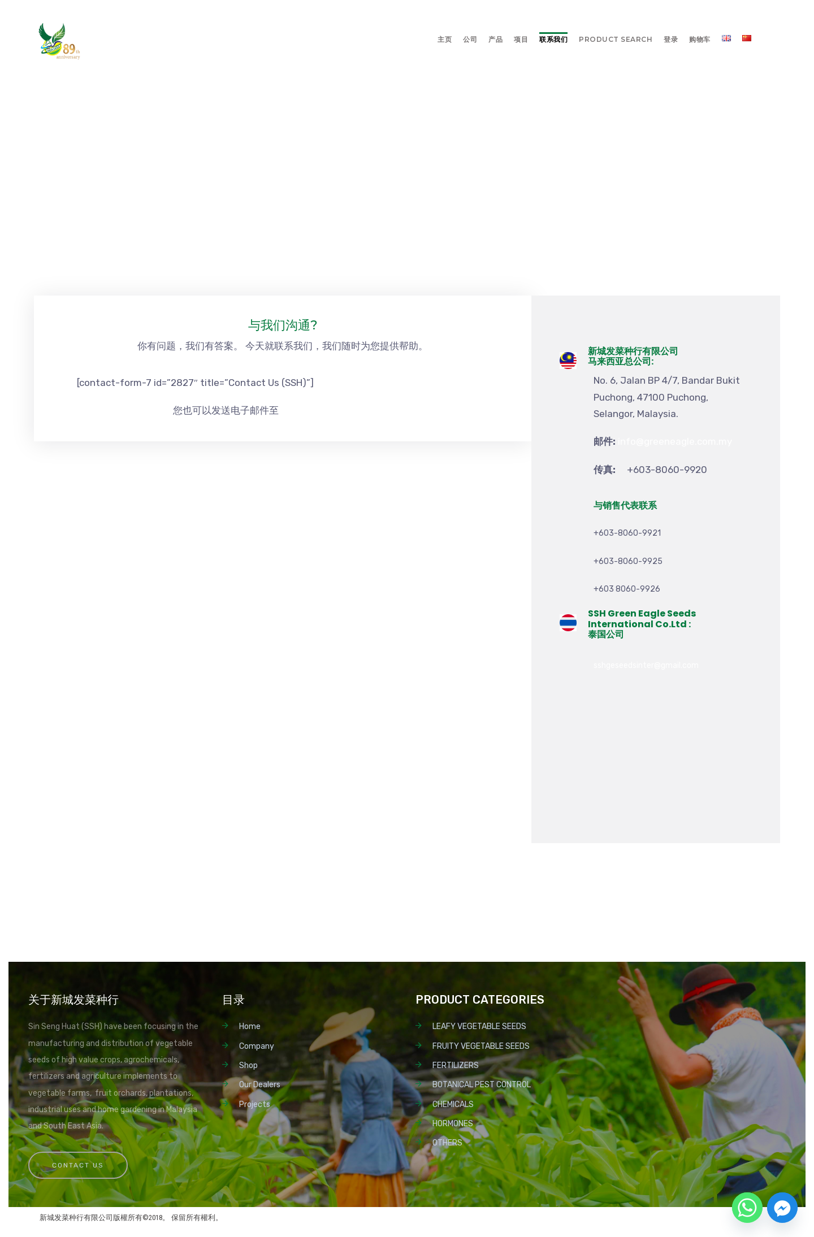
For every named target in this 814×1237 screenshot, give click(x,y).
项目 (521, 39)
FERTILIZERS (455, 1065)
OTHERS (447, 1143)
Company (256, 1046)
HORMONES (452, 1124)
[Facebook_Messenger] (782, 1207)
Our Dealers (259, 1085)
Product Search (615, 39)
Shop (248, 1065)
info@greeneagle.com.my (336, 410)
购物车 (700, 39)
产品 (495, 39)
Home (250, 1026)
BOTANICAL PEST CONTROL (481, 1085)
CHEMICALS (453, 1104)
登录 (671, 39)
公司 (470, 39)
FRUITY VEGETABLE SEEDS (481, 1046)
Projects (254, 1104)
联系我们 (553, 39)
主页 (445, 39)
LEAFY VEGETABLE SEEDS (479, 1026)
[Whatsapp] (747, 1207)
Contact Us (78, 1165)
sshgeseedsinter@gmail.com (646, 665)
